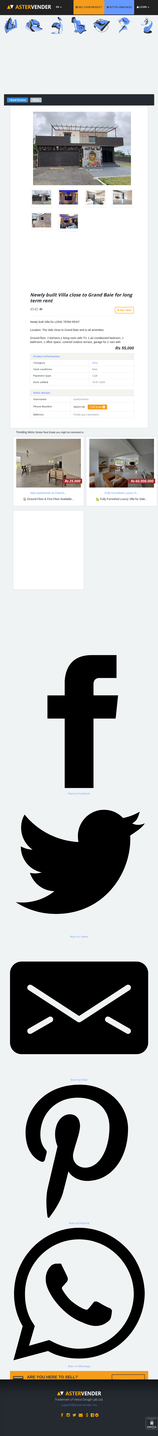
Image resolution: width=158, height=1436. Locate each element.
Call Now (97, 407)
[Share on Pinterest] (79, 1153)
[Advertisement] (79, 66)
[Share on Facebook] (79, 723)
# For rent (124, 310)
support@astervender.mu (79, 1405)
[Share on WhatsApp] (79, 1296)
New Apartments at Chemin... (48, 493)
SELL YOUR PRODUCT (89, 7)
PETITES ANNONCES (119, 7)
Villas (95, 363)
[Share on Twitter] (79, 866)
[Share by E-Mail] (79, 1010)
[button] (40, 148)
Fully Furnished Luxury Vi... (121, 493)
